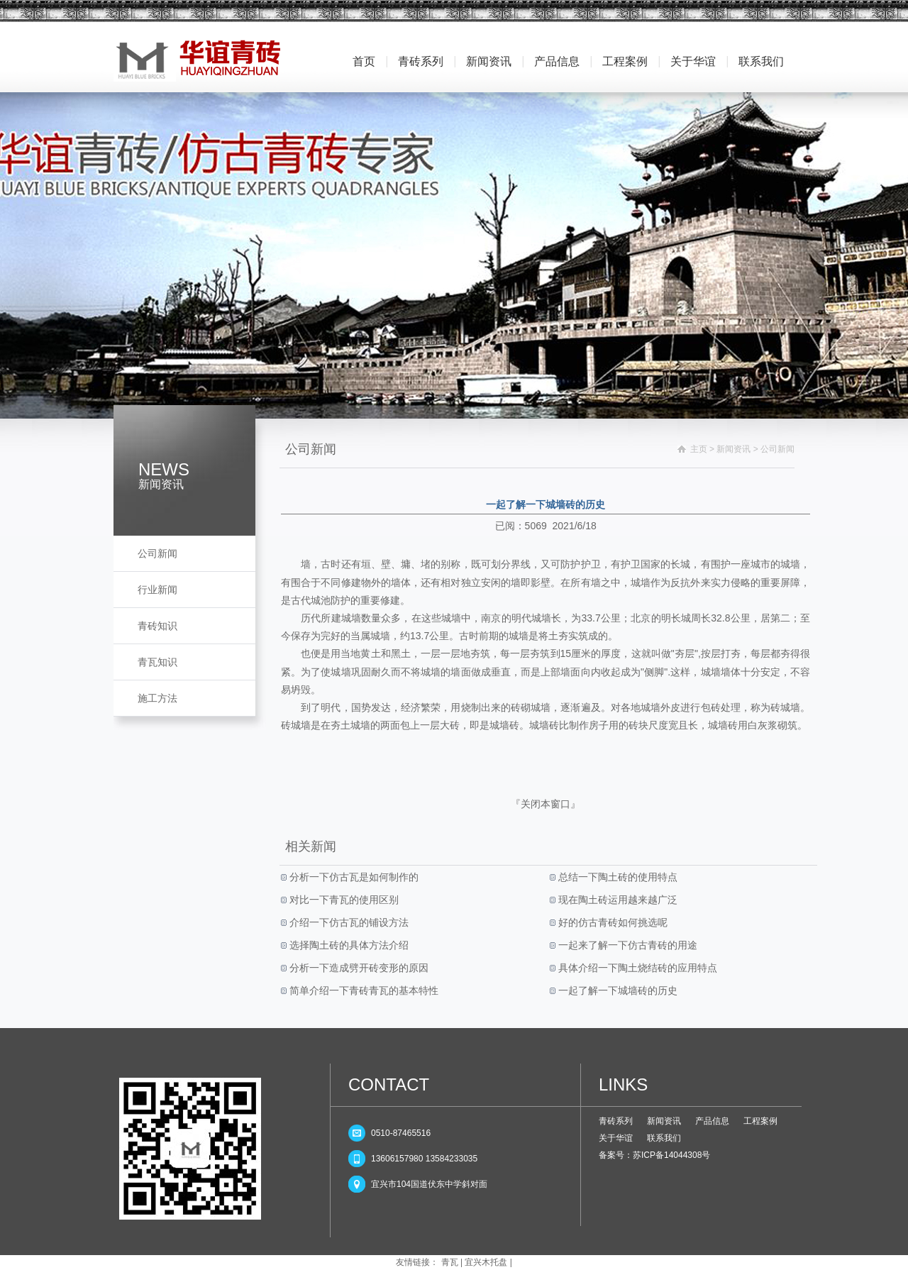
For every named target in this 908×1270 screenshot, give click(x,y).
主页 (698, 449)
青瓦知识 (157, 662)
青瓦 (449, 1262)
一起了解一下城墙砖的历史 (616, 990)
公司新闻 (157, 553)
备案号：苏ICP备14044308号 (654, 1155)
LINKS (623, 1084)
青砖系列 (420, 61)
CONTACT (388, 1084)
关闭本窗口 (545, 804)
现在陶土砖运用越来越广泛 (616, 899)
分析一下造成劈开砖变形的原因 (357, 967)
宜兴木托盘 (486, 1262)
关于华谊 (693, 61)
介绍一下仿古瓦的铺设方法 (348, 922)
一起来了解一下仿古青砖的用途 (626, 945)
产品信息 (557, 61)
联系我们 (761, 61)
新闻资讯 (488, 61)
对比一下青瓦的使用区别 (343, 899)
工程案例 (625, 61)
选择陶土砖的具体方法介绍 (348, 945)
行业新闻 (157, 589)
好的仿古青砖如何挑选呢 (611, 922)
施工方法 (157, 698)
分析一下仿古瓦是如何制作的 (353, 877)
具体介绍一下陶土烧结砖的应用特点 (636, 967)
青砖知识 (157, 625)
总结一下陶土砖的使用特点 (616, 877)
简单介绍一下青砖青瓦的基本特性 (362, 990)
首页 (364, 61)
